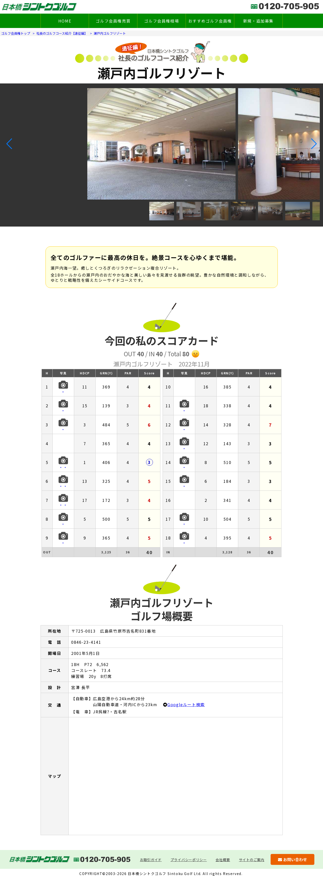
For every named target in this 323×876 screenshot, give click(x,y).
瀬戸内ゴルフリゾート (110, 33)
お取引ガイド (151, 859)
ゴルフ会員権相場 (161, 21)
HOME (64, 21)
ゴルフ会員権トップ (15, 33)
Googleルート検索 (186, 704)
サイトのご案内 (251, 859)
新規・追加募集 (258, 21)
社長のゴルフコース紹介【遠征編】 (61, 33)
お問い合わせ (292, 859)
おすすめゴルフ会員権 (210, 21)
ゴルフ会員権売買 (113, 21)
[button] (9, 143)
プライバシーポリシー (189, 859)
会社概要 (222, 859)
